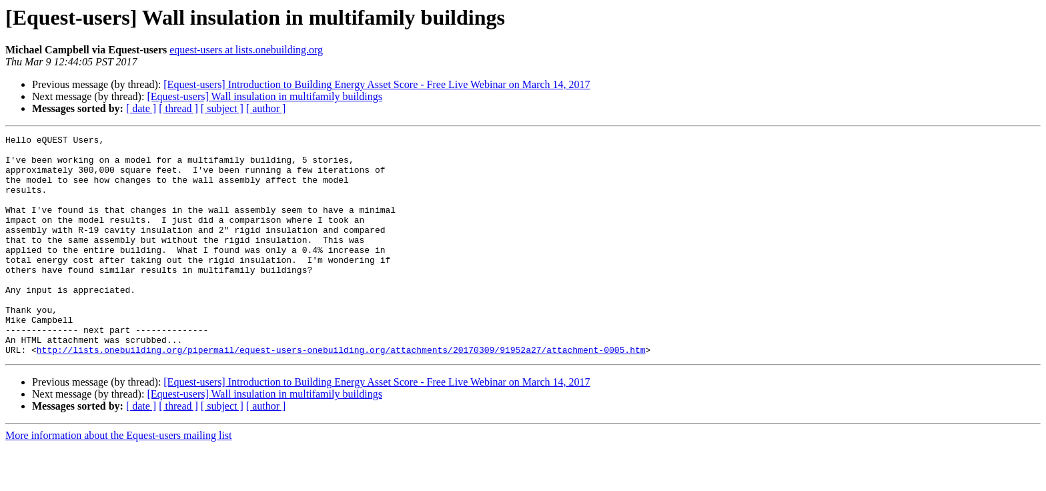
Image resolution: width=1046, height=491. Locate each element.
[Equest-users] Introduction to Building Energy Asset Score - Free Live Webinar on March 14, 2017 (376, 84)
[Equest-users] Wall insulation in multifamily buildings (264, 96)
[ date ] (141, 108)
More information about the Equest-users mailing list (118, 479)
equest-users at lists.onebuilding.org (246, 49)
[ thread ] (178, 108)
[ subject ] (222, 108)
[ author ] (266, 108)
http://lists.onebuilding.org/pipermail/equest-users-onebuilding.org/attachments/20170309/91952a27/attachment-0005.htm (341, 394)
